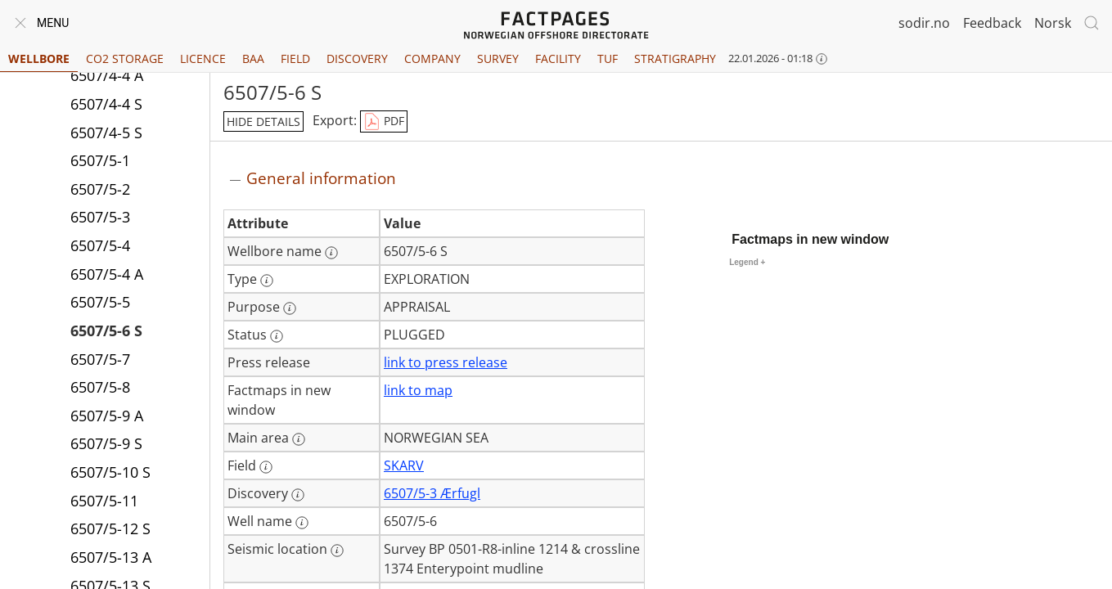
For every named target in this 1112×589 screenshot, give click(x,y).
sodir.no (924, 23)
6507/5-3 (100, 217)
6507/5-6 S (106, 330)
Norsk (1052, 23)
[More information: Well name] (301, 522)
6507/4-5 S (106, 132)
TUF (607, 58)
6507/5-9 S (106, 443)
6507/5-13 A (110, 557)
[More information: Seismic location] (337, 550)
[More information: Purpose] (289, 308)
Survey (498, 58)
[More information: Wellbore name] (331, 252)
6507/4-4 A (106, 75)
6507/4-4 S (106, 104)
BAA (253, 58)
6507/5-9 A (106, 415)
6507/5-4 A (106, 274)
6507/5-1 (100, 160)
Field (295, 58)
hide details (263, 121)
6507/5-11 (104, 500)
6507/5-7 (100, 359)
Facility (558, 58)
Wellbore (39, 58)
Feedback (992, 23)
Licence (203, 58)
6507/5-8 (100, 387)
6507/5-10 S (110, 472)
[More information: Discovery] (297, 494)
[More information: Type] (266, 280)
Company (432, 58)
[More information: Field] (265, 467)
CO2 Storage (125, 58)
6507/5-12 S (110, 528)
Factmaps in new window (810, 239)
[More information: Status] (276, 336)
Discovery (357, 58)
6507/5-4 (100, 245)
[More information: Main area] (298, 439)
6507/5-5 (100, 302)
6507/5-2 (100, 189)
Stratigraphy (675, 58)
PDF (383, 122)
